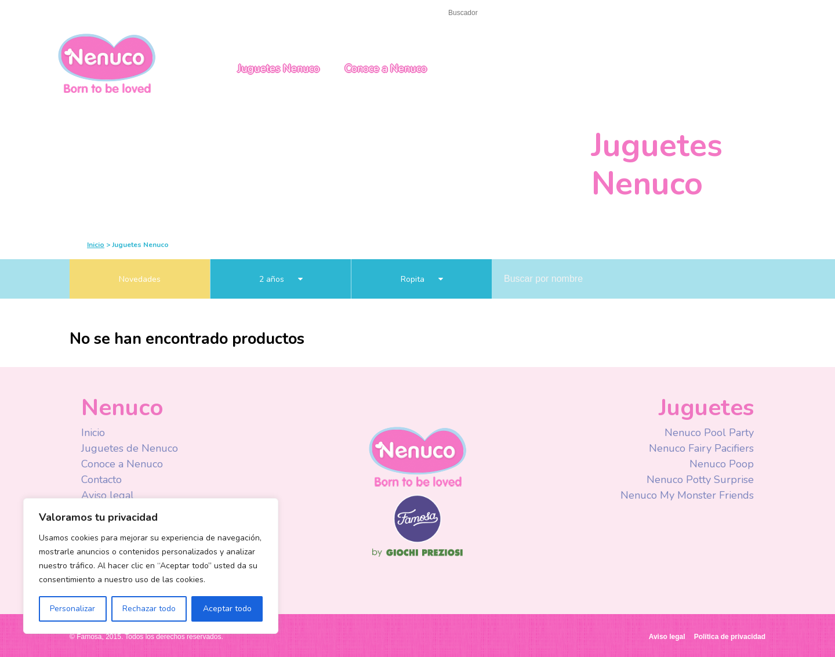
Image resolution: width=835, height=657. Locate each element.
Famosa (417, 540)
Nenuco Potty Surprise (700, 480)
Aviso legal (107, 495)
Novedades (140, 279)
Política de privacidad (729, 637)
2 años (281, 279)
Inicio (80, 12)
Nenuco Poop (721, 464)
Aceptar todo (227, 608)
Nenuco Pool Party (709, 433)
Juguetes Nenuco (279, 68)
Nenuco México (106, 62)
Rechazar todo (149, 608)
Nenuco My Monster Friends (687, 495)
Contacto (123, 12)
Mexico (696, 13)
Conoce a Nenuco (386, 68)
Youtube (604, 14)
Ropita (422, 279)
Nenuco (417, 456)
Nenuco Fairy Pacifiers (701, 448)
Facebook (581, 14)
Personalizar (72, 608)
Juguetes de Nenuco (129, 448)
